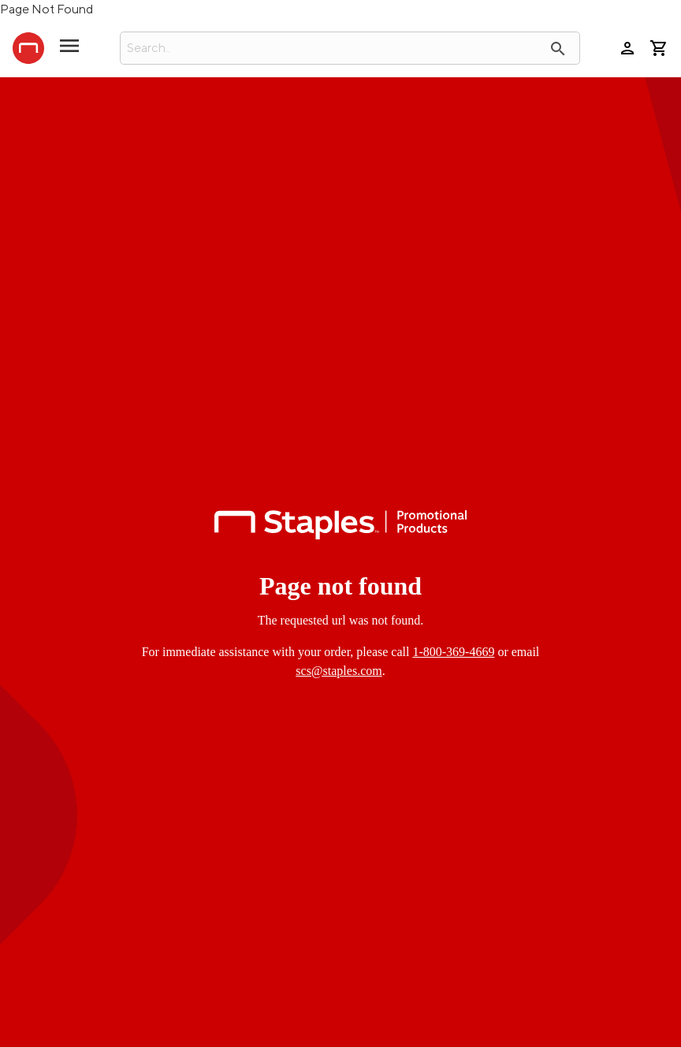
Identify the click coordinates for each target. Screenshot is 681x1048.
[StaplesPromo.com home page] (28, 48)
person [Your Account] (627, 48)
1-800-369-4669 (453, 651)
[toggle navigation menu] (69, 52)
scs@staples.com (338, 670)
